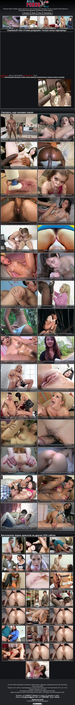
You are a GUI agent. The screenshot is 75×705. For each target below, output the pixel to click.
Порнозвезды (47, 13)
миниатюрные (42, 77)
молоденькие (9, 77)
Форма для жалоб (37, 699)
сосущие (61, 77)
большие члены (20, 77)
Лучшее (34, 13)
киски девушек (31, 77)
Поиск (39, 13)
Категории (26, 13)
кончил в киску (52, 77)
